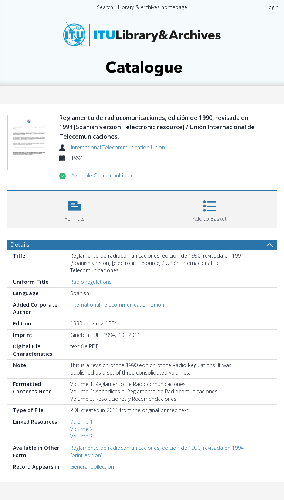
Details (20, 245)
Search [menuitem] (105, 7)
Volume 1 (81, 421)
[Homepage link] (142, 46)
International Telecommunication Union (118, 147)
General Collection (92, 466)
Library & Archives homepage (152, 7)
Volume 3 (81, 436)
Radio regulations (91, 281)
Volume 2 (81, 428)
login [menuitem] (272, 7)
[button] (101, 175)
